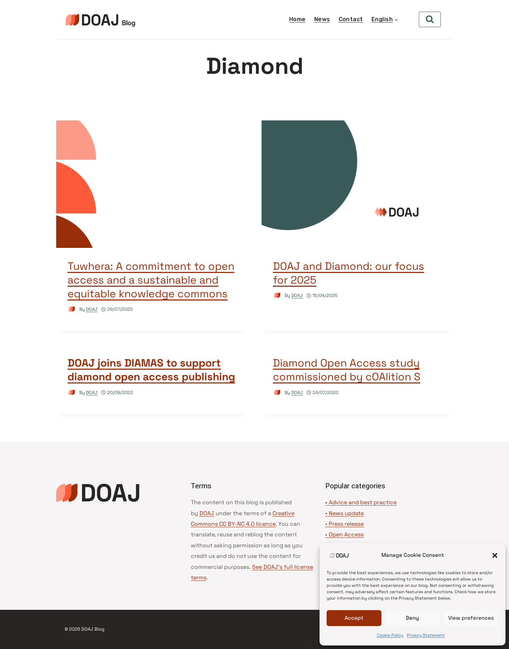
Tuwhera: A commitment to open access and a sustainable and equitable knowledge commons (151, 279)
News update (346, 513)
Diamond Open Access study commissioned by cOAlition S (346, 369)
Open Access (346, 534)
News (322, 19)
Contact (351, 19)
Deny (412, 617)
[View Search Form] (430, 19)
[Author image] (72, 309)
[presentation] (151, 184)
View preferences (471, 617)
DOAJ (92, 309)
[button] (494, 555)
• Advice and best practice (361, 502)
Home (297, 19)
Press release (346, 524)
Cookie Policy (390, 635)
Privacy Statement (426, 635)
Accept (354, 617)
